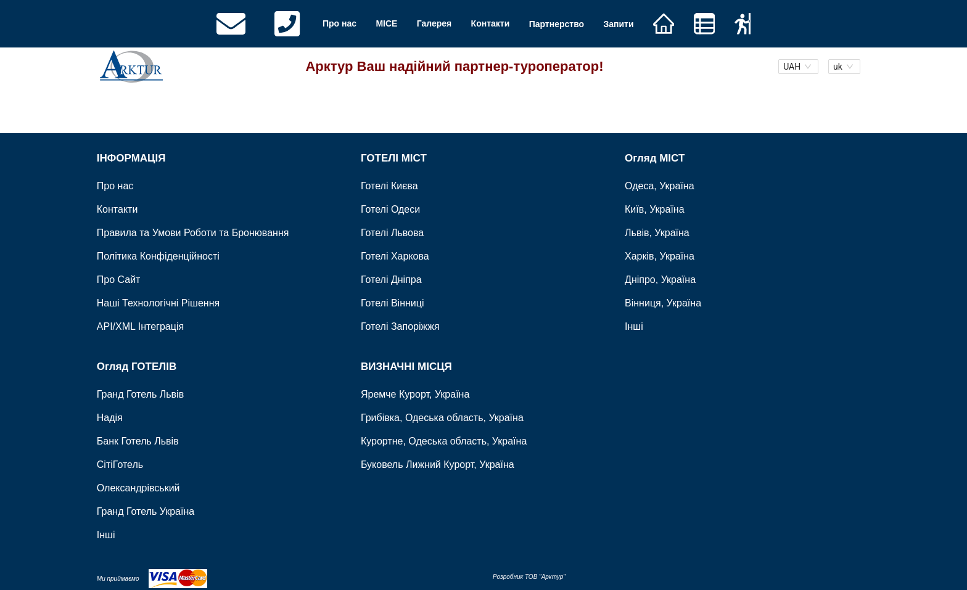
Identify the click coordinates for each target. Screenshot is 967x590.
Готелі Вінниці (392, 303)
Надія (110, 417)
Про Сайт (119, 279)
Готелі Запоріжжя (400, 326)
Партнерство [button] (556, 23)
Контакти (490, 23)
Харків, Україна (659, 256)
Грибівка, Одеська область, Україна (442, 417)
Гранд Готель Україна (145, 511)
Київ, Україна (655, 209)
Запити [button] (618, 23)
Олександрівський (138, 487)
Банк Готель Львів (138, 440)
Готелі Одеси (390, 209)
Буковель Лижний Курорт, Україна (437, 464)
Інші (634, 326)
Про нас (339, 23)
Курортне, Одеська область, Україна (444, 440)
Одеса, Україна (659, 186)
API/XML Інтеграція (140, 326)
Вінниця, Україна (663, 303)
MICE (386, 23)
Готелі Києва (389, 186)
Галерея (434, 23)
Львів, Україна (657, 232)
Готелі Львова (392, 232)
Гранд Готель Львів (140, 393)
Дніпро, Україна (660, 279)
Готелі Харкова (395, 256)
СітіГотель (120, 464)
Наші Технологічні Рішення (158, 303)
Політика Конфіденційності (158, 256)
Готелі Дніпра (391, 279)
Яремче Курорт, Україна (415, 393)
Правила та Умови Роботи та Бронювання (193, 232)
